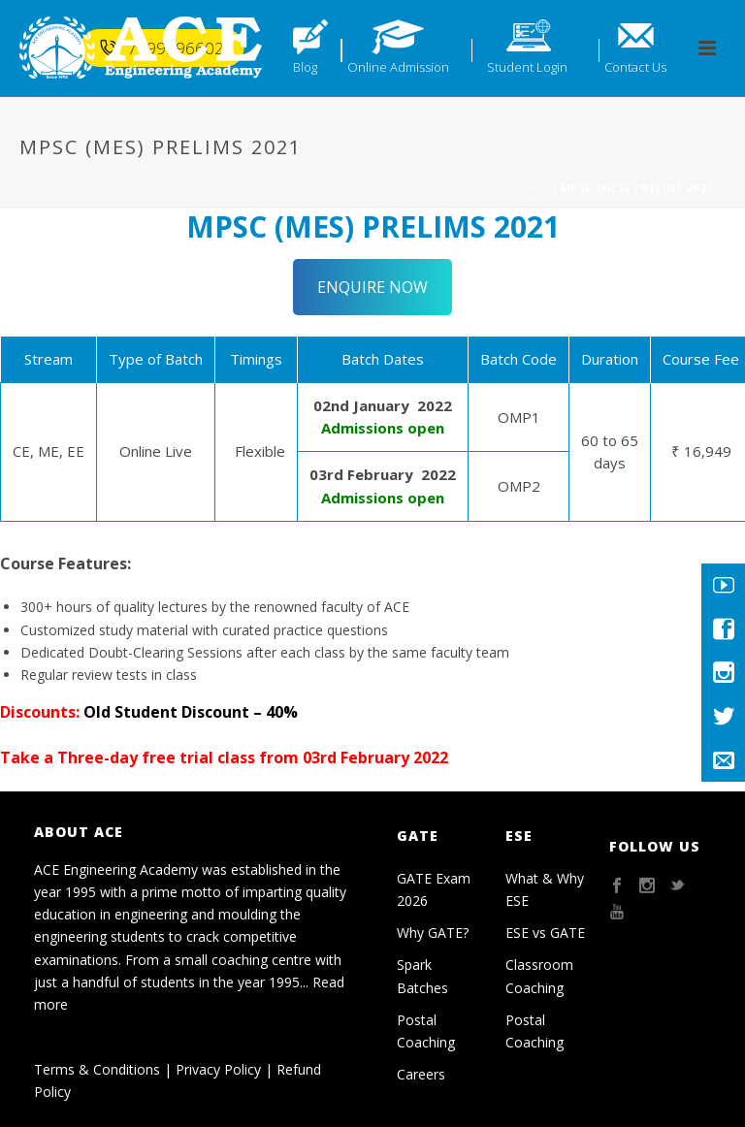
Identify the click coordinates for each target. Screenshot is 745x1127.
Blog (305, 67)
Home (530, 188)
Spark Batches (422, 975)
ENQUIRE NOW (372, 287)
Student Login (527, 67)
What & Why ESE (544, 889)
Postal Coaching (426, 1031)
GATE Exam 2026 (433, 889)
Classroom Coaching (539, 975)
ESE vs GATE (545, 932)
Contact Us (635, 67)
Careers (421, 1074)
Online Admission (398, 67)
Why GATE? (433, 932)
